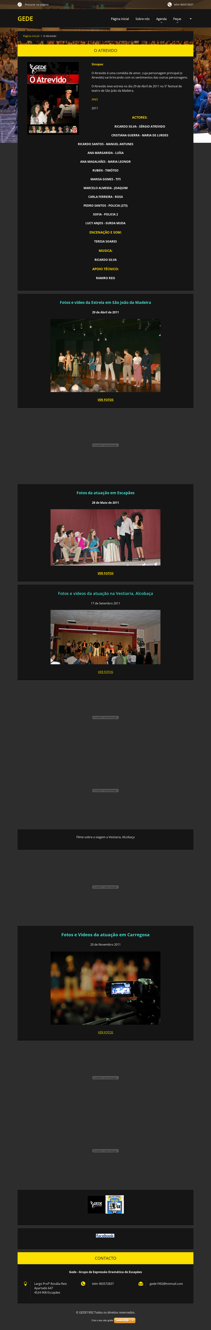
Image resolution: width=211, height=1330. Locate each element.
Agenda (161, 20)
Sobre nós (143, 19)
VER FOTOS (106, 400)
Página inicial (120, 19)
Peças (177, 20)
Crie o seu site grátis (102, 1320)
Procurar (20, 4)
